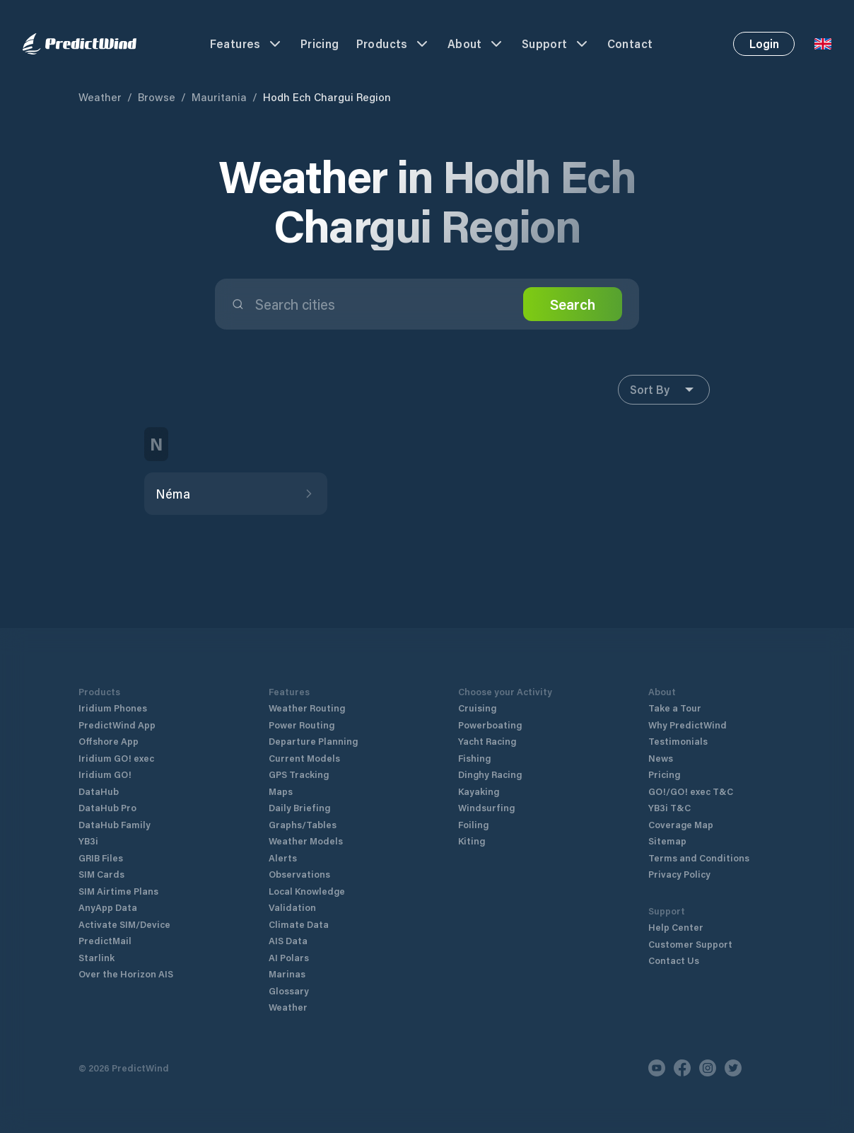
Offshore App (108, 741)
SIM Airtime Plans (118, 891)
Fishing (474, 758)
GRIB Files (100, 858)
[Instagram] (707, 1067)
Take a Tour (674, 708)
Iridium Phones (112, 708)
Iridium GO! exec (116, 758)
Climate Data (299, 924)
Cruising (477, 708)
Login (764, 43)
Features (246, 43)
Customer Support (690, 944)
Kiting (471, 841)
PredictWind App (117, 725)
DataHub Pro (107, 807)
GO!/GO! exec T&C (690, 791)
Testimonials (678, 741)
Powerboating (490, 725)
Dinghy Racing (490, 774)
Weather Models (306, 841)
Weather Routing (307, 708)
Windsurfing (486, 807)
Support (556, 43)
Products (393, 43)
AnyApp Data (107, 907)
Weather (100, 97)
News (660, 758)
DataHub (98, 791)
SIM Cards (101, 874)
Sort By (664, 389)
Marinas (287, 974)
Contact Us (673, 960)
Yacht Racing (487, 741)
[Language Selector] (823, 44)
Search (572, 304)
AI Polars (289, 957)
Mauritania (219, 97)
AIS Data (288, 940)
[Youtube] (656, 1067)
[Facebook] (682, 1067)
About (476, 43)
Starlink (96, 957)
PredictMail (104, 940)
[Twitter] (733, 1067)
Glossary (289, 990)
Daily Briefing (299, 807)
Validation (292, 907)
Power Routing (301, 725)
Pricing (319, 43)
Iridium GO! (104, 774)
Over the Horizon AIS (125, 974)
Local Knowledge (307, 891)
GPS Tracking (299, 774)
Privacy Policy (679, 874)
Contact (630, 43)
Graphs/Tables (303, 824)
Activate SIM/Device (124, 924)
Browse (156, 97)
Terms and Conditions (698, 858)
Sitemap (667, 841)
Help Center (675, 927)
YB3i (88, 841)
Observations (299, 874)
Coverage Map (680, 824)
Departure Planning (313, 741)
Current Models (304, 758)
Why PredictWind (687, 725)
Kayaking (478, 791)
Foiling (473, 824)
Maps (281, 791)
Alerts (283, 858)
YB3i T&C (669, 807)
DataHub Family (114, 824)
